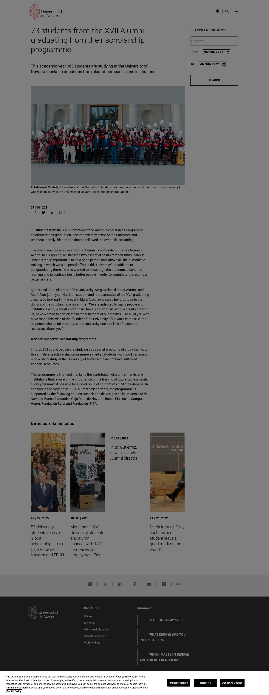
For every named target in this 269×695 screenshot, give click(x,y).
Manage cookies (179, 682)
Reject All (205, 682)
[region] (134, 683)
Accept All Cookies (232, 682)
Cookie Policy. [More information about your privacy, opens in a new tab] (14, 691)
